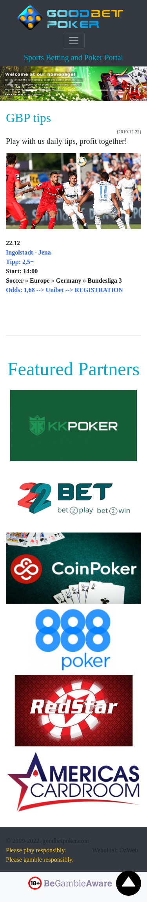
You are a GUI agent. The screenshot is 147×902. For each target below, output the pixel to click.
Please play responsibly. (36, 850)
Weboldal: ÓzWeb (115, 850)
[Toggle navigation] (74, 40)
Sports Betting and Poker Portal (73, 57)
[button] (11, 83)
